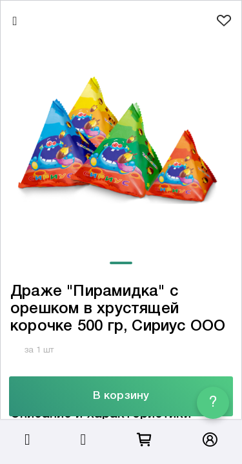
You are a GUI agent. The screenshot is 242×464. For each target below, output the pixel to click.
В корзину (121, 396)
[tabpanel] (121, 144)
